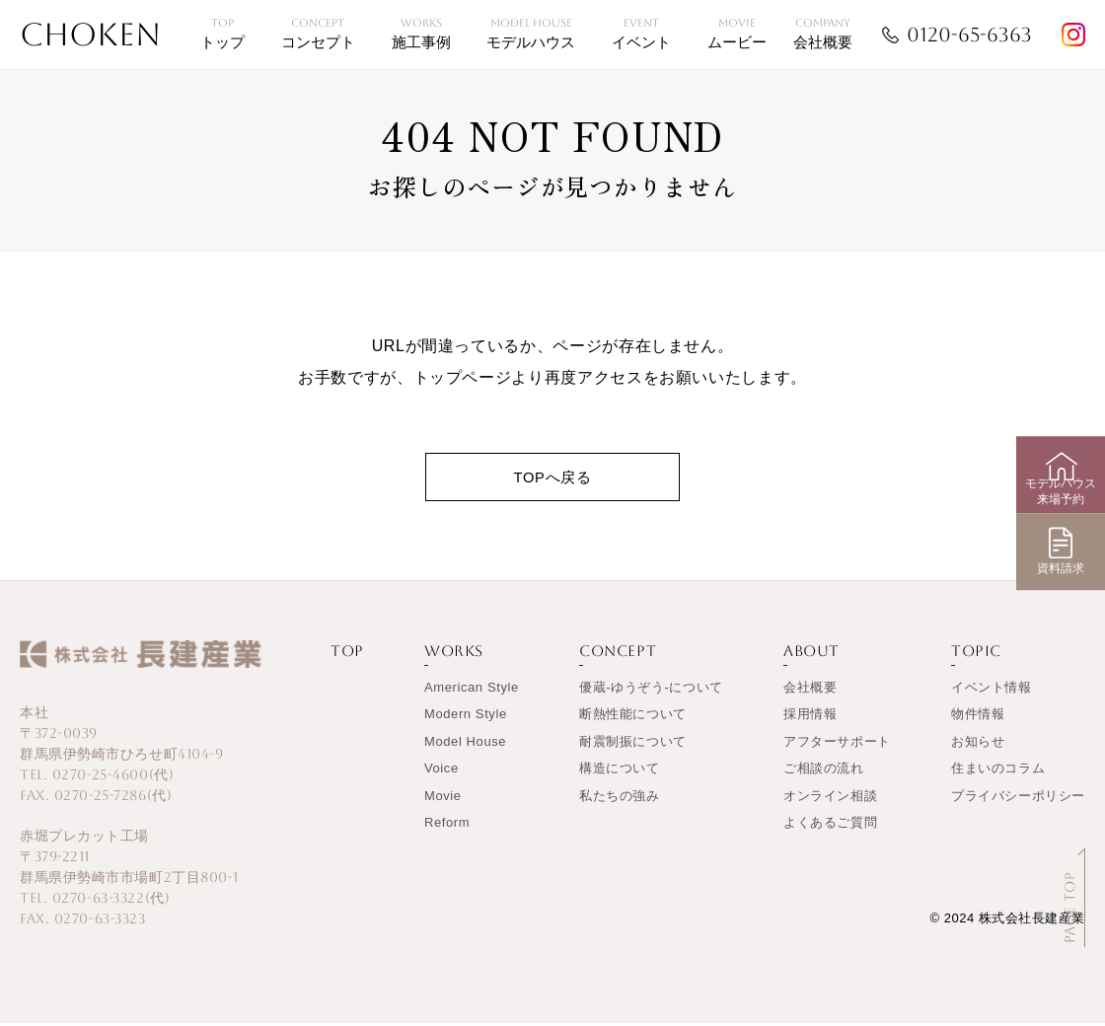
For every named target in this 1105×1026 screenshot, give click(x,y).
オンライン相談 (830, 798)
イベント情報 (991, 690)
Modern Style (465, 717)
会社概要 (810, 690)
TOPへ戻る (552, 478)
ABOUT (811, 654)
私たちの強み (619, 798)
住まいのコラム (998, 772)
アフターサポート (837, 744)
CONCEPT (617, 654)
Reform (447, 826)
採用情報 (810, 717)
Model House (465, 744)
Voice (441, 772)
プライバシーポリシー (1018, 798)
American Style (471, 690)
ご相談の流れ (823, 772)
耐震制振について (633, 744)
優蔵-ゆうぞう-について (651, 690)
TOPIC (976, 654)
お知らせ (977, 744)
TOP (347, 654)
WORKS (453, 654)
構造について (619, 772)
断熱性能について (633, 717)
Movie (443, 798)
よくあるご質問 (830, 826)
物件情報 (977, 717)
